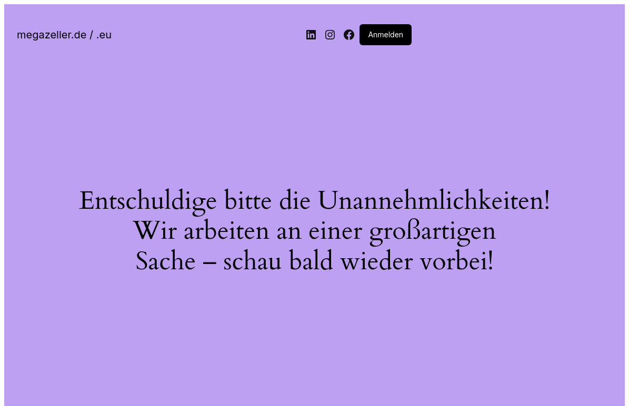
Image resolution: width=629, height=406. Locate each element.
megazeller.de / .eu (64, 34)
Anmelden (385, 34)
